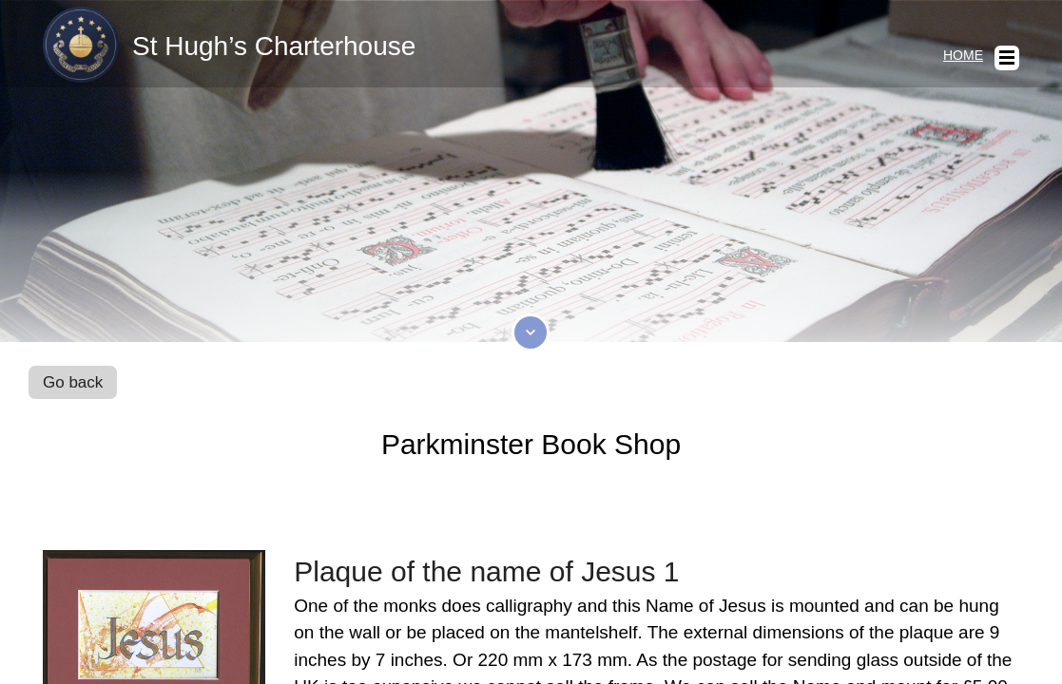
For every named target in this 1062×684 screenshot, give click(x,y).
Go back (73, 382)
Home (963, 55)
